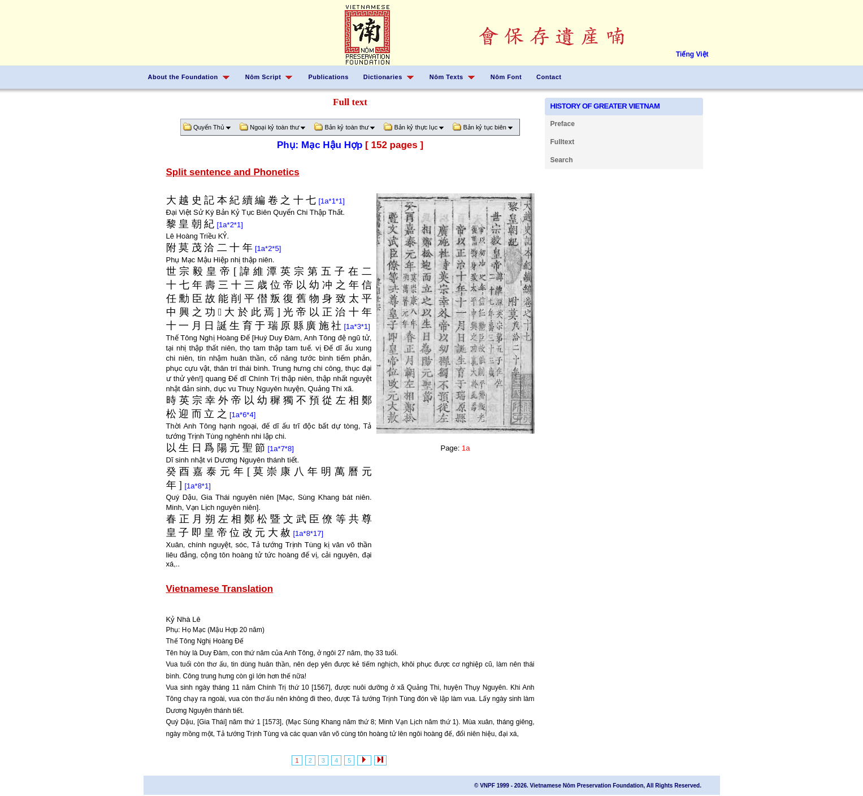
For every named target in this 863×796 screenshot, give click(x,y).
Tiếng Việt (692, 54)
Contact (548, 76)
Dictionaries (382, 76)
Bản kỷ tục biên (485, 127)
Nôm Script (263, 76)
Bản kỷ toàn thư (347, 127)
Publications (328, 76)
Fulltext (562, 142)
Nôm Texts (446, 76)
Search (561, 160)
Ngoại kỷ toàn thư (274, 127)
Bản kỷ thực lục (416, 127)
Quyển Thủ (209, 127)
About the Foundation (183, 76)
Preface (562, 124)
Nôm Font (506, 76)
